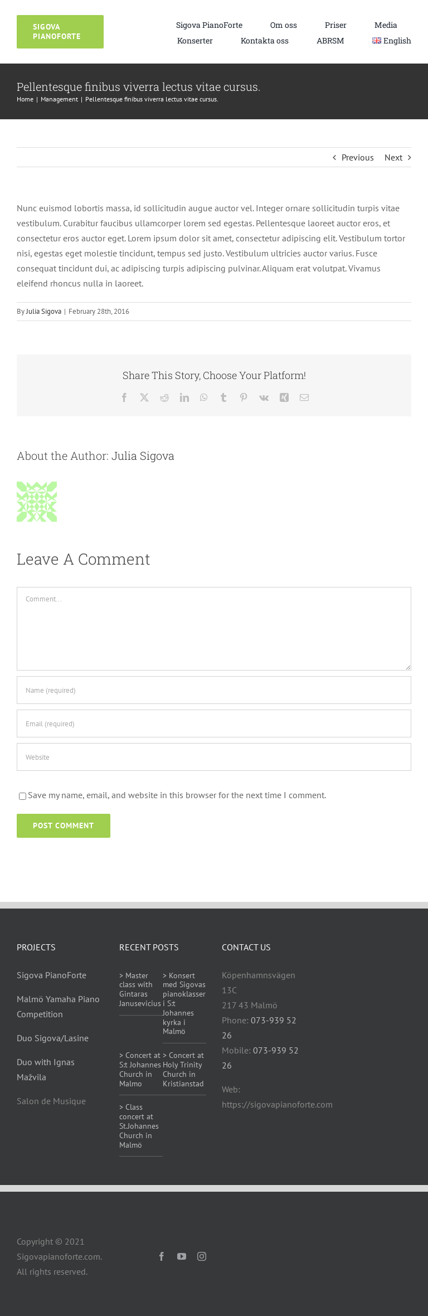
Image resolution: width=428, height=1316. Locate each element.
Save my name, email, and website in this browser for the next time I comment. (177, 794)
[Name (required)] (214, 690)
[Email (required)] (214, 723)
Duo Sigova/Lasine (53, 1037)
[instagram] (201, 1256)
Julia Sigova (43, 311)
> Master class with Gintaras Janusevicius (140, 989)
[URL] (214, 757)
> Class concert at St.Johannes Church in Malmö (139, 1125)
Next (393, 157)
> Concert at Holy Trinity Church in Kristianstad (183, 1069)
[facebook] (161, 1256)
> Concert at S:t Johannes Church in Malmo (140, 1069)
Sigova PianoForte (51, 974)
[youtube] (181, 1256)
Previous (358, 157)
